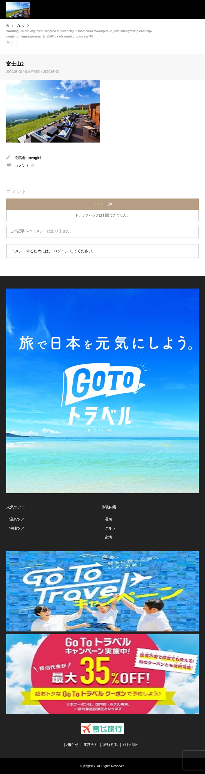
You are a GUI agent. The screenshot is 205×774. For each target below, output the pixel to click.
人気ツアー (15, 507)
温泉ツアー (18, 519)
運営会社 (90, 744)
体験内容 (109, 507)
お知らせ (70, 744)
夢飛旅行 (89, 766)
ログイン (60, 251)
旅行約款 (110, 744)
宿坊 (108, 537)
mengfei (34, 158)
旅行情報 (130, 744)
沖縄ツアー (18, 528)
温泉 (108, 519)
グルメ (110, 528)
